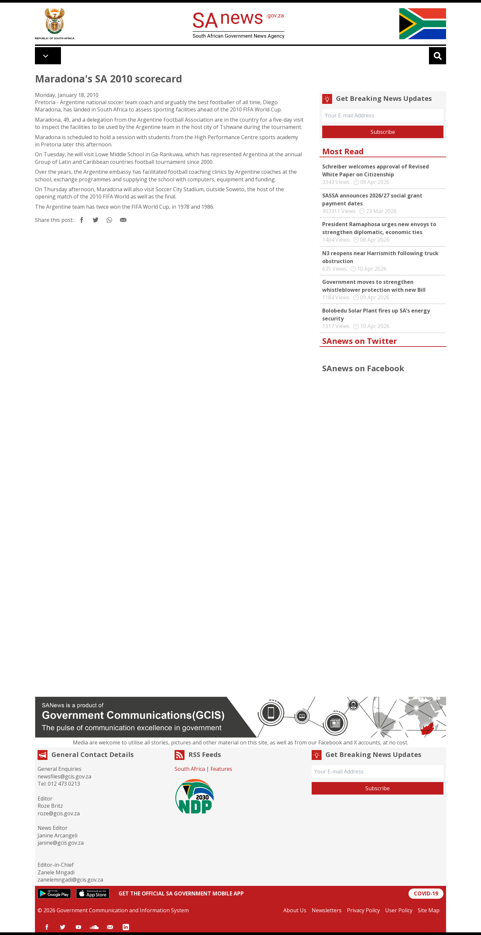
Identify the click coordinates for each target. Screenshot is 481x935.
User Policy (398, 910)
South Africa (190, 768)
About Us (294, 910)
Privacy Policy (363, 910)
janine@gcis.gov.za (61, 842)
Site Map (428, 910)
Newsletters (327, 910)
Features (221, 768)
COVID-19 (426, 893)
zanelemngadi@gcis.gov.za (70, 879)
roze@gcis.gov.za (59, 813)
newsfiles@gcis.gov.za (64, 776)
